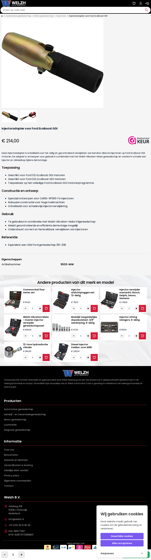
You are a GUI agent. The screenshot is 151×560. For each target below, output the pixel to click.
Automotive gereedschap (18, 16)
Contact (9, 485)
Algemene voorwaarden (17, 480)
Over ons (9, 449)
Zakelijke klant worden (16, 470)
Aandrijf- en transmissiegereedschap (25, 414)
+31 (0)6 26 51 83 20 (19, 525)
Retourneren (11, 454)
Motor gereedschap (43, 16)
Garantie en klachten (16, 460)
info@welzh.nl (16, 519)
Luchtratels (10, 424)
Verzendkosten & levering (18, 465)
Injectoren (61, 16)
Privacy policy (11, 475)
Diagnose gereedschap (17, 429)
